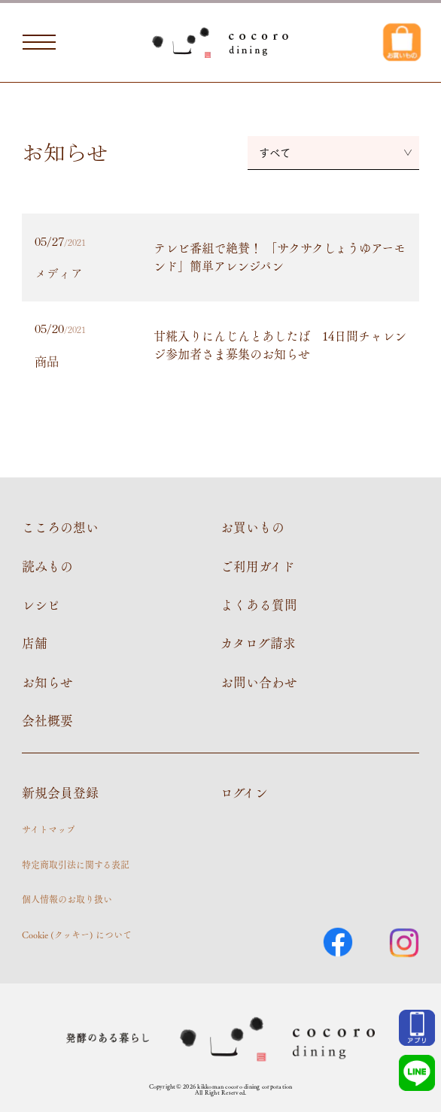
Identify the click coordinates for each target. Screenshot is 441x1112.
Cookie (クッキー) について (77, 934)
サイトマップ (48, 829)
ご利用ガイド (257, 566)
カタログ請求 (258, 642)
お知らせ (47, 681)
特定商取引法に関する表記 (75, 864)
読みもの (47, 566)
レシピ (41, 604)
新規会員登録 (60, 792)
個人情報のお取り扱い (67, 899)
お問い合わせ (258, 681)
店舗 (34, 642)
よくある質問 (258, 604)
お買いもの (252, 527)
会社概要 (47, 720)
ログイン (244, 792)
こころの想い (60, 527)
